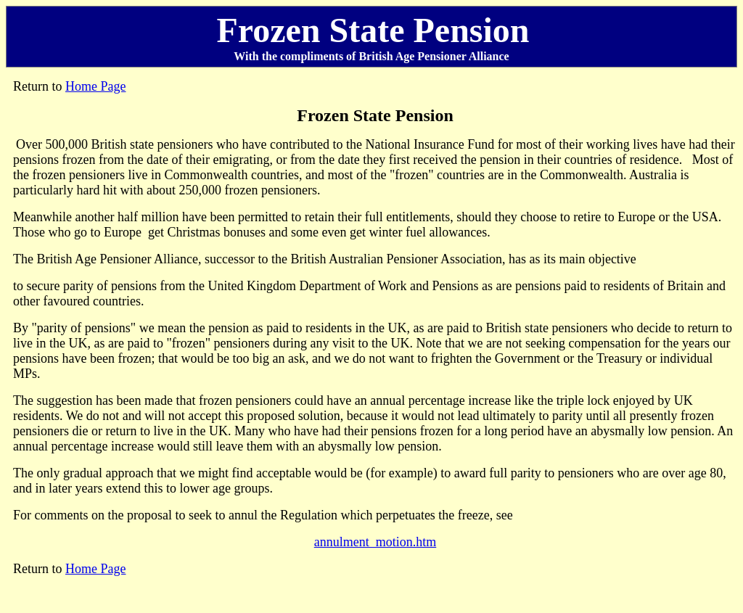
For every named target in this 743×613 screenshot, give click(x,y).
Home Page (95, 86)
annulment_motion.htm (375, 542)
